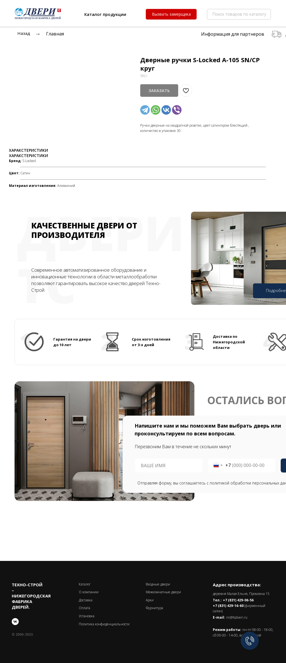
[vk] (15, 621)
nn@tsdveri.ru (236, 617)
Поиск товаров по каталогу (239, 14)
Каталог (84, 584)
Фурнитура (154, 608)
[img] (74, 14)
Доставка (85, 600)
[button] (171, 14)
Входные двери (158, 584)
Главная (55, 34)
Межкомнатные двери (163, 592)
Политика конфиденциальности (104, 624)
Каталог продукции (105, 14)
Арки (150, 600)
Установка (86, 616)
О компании (89, 592)
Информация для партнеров (232, 34)
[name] (168, 465)
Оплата (84, 608)
